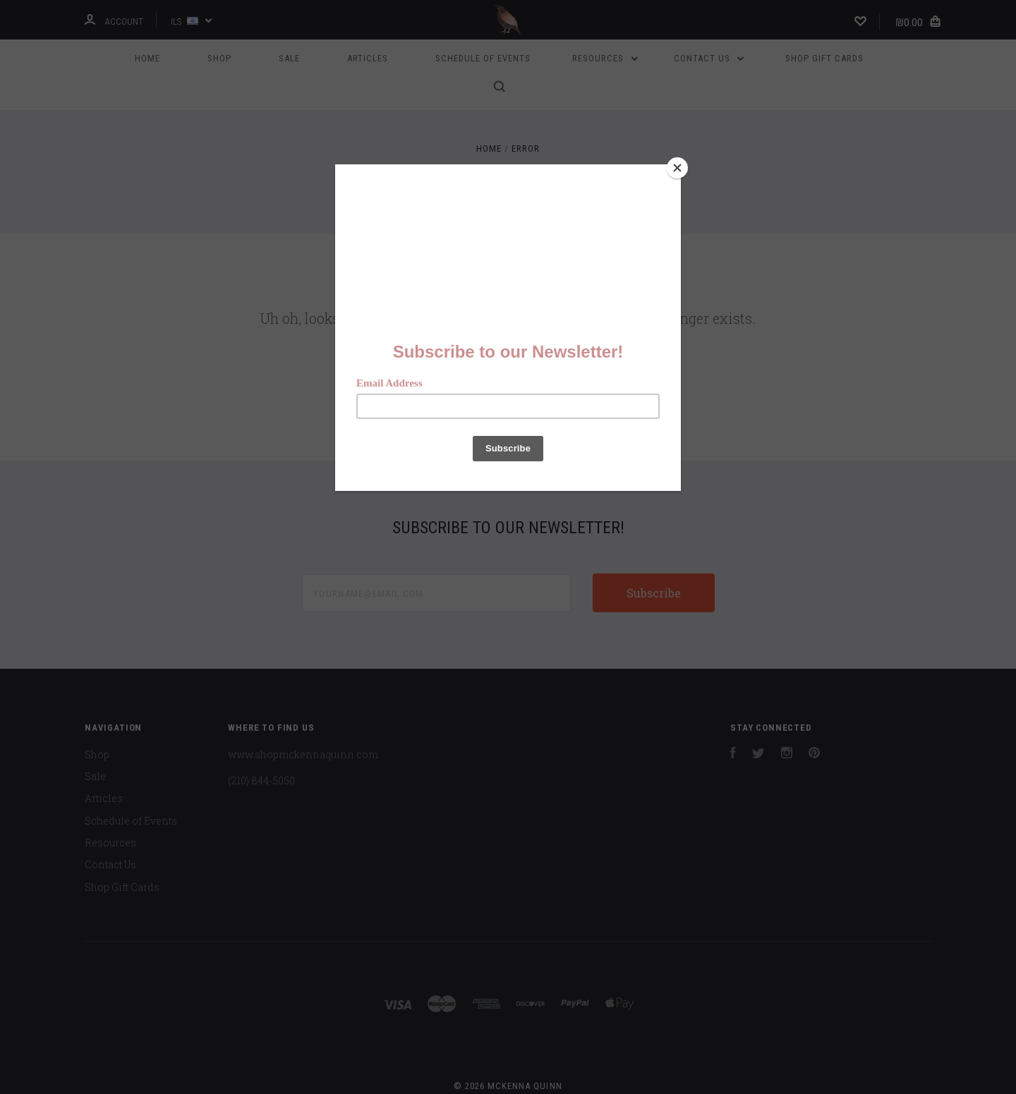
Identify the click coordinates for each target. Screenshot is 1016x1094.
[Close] (677, 167)
